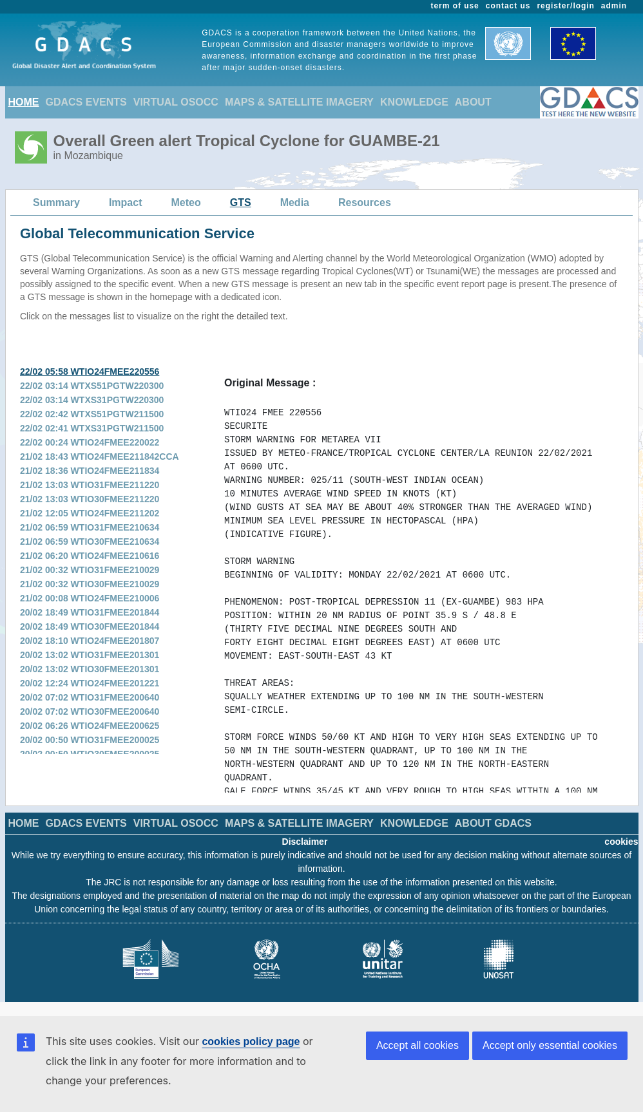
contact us (508, 5)
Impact (125, 202)
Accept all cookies (417, 1045)
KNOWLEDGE (414, 102)
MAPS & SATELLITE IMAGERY (299, 102)
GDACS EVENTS (86, 102)
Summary (56, 202)
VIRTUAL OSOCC (175, 102)
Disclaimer (305, 841)
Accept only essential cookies (550, 1045)
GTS (240, 202)
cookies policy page (251, 1041)
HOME (23, 102)
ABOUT (473, 102)
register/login (565, 5)
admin (614, 5)
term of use (455, 5)
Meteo (186, 202)
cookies (621, 841)
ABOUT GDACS (493, 823)
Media (294, 202)
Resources (364, 202)
